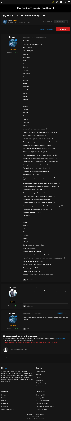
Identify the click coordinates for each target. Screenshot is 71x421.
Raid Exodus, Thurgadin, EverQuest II (35, 8)
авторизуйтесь (60, 338)
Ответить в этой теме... (19, 349)
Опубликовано (32, 37)
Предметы (4, 403)
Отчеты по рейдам (25, 22)
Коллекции (4, 406)
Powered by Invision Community (35, 418)
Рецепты (4, 400)
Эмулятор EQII (40, 395)
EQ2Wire (38, 374)
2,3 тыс (11, 306)
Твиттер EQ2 (40, 398)
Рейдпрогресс (40, 385)
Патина (12, 37)
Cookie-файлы (39, 414)
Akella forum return (41, 409)
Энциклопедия (40, 371)
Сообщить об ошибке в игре (45, 406)
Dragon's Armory (41, 383)
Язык (30, 414)
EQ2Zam (38, 377)
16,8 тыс (10, 52)
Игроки (3, 395)
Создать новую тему (46, 29)
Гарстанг (12, 287)
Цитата (31, 279)
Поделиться (47, 21)
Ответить (63, 29)
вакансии (13, 379)
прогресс (4, 379)
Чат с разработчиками (43, 400)
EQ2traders (39, 380)
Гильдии (3, 398)
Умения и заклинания (7, 409)
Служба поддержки (42, 403)
